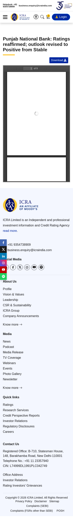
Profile (7, 289)
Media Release (13, 352)
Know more (12, 324)
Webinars (9, 363)
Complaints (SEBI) (37, 505)
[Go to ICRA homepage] (20, 205)
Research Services (16, 410)
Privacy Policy (23, 501)
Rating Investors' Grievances (22, 485)
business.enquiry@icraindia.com (35, 6)
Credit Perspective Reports (21, 415)
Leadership (10, 299)
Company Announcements (21, 316)
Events (7, 368)
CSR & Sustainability (17, 305)
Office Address (13, 474)
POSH (60, 510)
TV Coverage (12, 357)
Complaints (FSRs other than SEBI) (31, 510)
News (7, 341)
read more (10, 230)
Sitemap (54, 501)
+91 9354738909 (17, 244)
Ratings (8, 404)
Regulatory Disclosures (19, 426)
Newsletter (10, 379)
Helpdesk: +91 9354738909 (10, 5)
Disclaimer (40, 501)
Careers (8, 431)
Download (58, 60)
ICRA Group (11, 310)
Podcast (8, 347)
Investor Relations (15, 421)
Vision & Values (13, 294)
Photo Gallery (12, 374)
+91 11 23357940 (36, 460)
